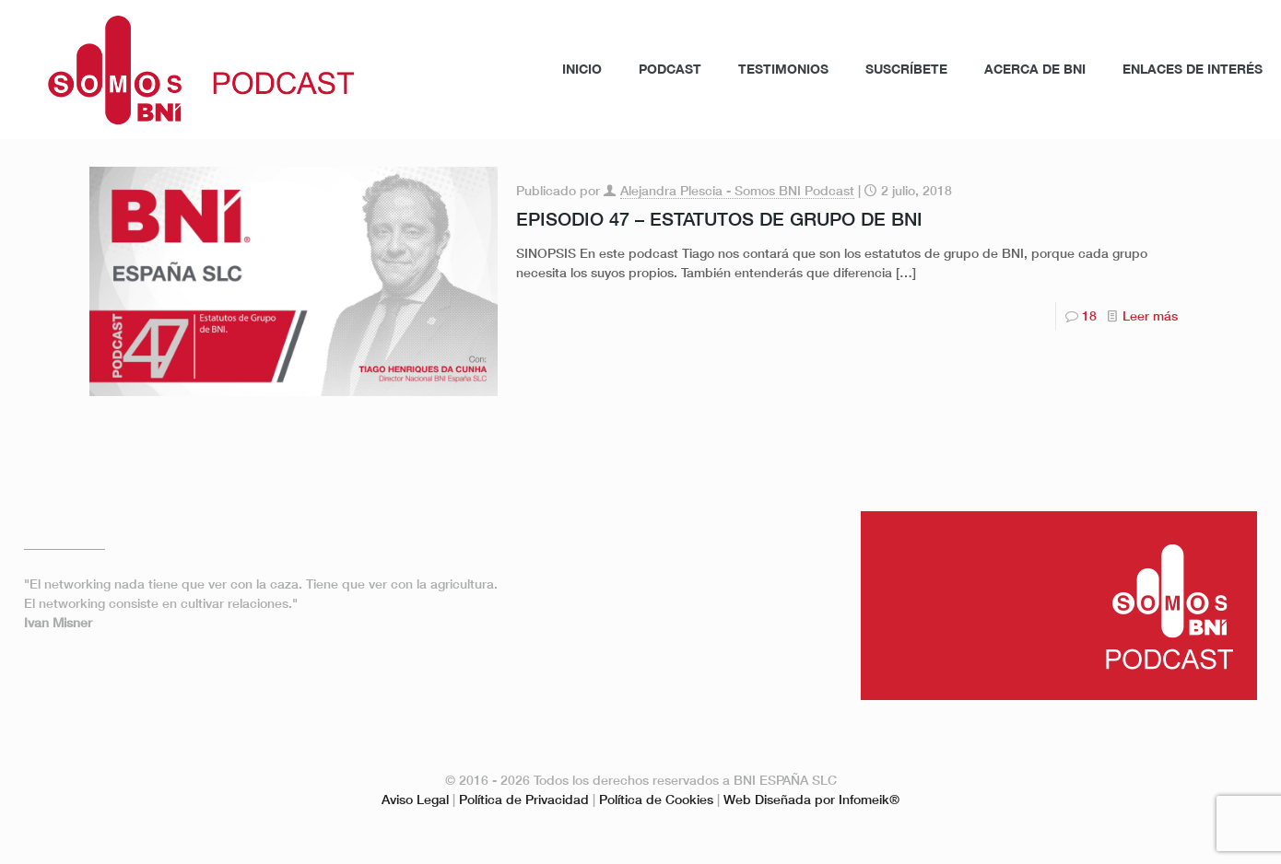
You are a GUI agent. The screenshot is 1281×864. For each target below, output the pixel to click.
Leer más (1150, 315)
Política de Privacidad (524, 799)
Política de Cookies (656, 799)
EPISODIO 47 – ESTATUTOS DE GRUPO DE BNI (719, 218)
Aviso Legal (415, 799)
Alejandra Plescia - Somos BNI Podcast (737, 190)
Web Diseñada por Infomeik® (811, 799)
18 (1089, 315)
